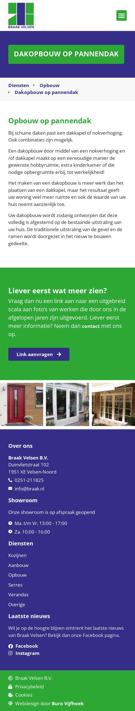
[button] (121, 15)
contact (91, 326)
